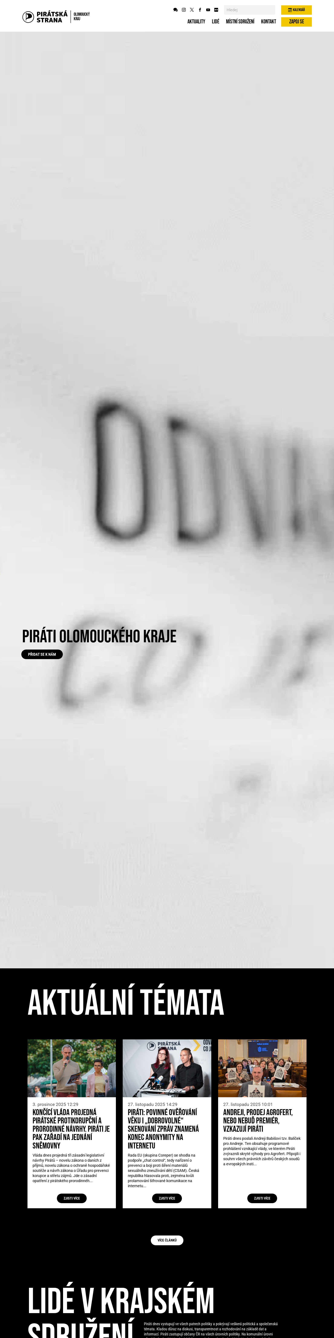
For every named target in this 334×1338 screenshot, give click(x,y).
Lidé (215, 22)
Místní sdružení (240, 22)
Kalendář (296, 10)
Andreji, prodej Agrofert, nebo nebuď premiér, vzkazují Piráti (258, 1121)
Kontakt (268, 22)
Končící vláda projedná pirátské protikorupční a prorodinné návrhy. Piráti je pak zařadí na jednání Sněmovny (71, 1129)
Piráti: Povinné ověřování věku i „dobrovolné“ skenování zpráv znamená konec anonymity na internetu (163, 1129)
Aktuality (196, 22)
